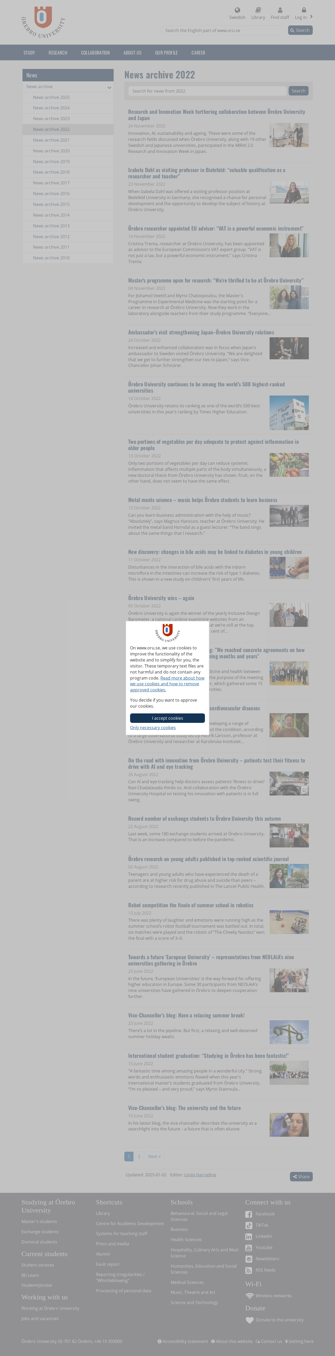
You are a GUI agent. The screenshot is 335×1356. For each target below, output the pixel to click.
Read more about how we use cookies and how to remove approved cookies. (167, 684)
